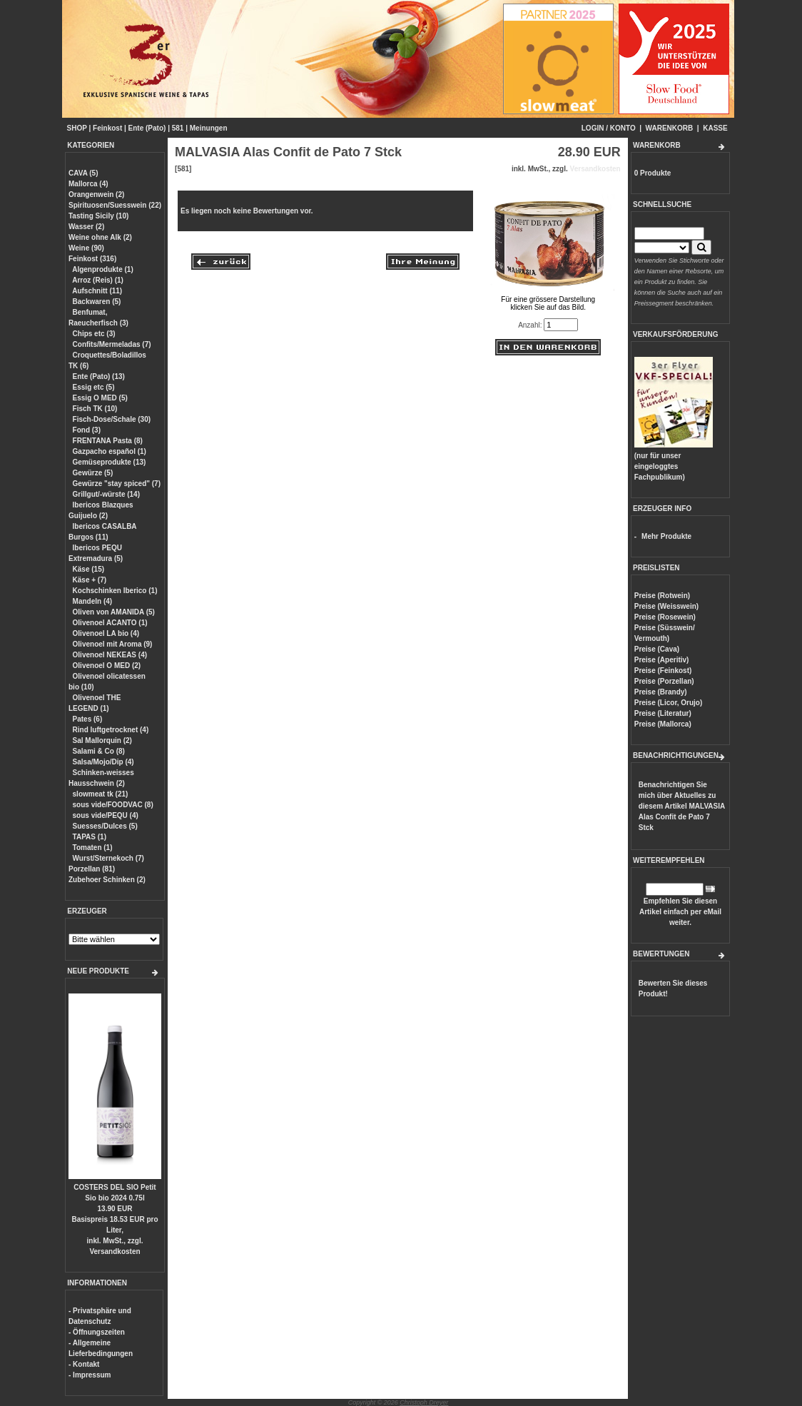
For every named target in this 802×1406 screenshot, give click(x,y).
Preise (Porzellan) (664, 681)
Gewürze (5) (93, 473)
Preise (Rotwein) (662, 596)
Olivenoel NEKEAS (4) (110, 655)
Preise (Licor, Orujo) (668, 703)
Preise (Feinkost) (663, 670)
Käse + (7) (90, 580)
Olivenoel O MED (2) (107, 665)
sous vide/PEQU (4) (105, 815)
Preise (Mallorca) (662, 724)
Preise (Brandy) (660, 692)
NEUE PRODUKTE (98, 971)
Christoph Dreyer (424, 1402)
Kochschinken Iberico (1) (115, 591)
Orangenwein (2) (96, 194)
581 (178, 128)
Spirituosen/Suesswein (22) (114, 205)
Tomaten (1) (93, 847)
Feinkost (107, 128)
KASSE (715, 128)
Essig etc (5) (94, 387)
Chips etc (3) (94, 334)
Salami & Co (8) (99, 751)
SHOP (77, 128)
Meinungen (209, 128)
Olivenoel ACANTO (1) (110, 623)
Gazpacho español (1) (109, 451)
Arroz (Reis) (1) (97, 280)
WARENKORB (670, 128)
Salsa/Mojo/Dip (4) (103, 762)
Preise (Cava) (656, 649)
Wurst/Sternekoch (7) (108, 858)
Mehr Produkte (666, 536)
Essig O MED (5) (100, 398)
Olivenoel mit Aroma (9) (113, 644)
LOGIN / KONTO (609, 128)
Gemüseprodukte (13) (109, 462)
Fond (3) (87, 430)
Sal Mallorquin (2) (102, 740)
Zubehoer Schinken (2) (107, 880)
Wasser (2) (86, 227)
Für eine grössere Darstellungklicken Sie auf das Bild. (548, 299)
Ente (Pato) (147, 128)
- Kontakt (83, 1364)
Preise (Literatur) (662, 713)
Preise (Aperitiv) (661, 660)
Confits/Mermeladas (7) (112, 344)
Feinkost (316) (92, 259)
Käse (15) (88, 569)
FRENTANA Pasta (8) (108, 441)
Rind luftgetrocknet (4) (111, 730)
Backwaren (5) (97, 301)
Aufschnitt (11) (97, 291)
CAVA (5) (83, 173)
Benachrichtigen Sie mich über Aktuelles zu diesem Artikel (682, 806)
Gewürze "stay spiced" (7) (117, 483)
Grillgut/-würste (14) (106, 494)
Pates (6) (88, 719)
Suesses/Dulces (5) (105, 826)
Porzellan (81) (91, 869)
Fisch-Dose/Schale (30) (112, 419)
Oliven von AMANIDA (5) (114, 612)
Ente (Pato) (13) (99, 376)
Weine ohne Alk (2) (100, 237)
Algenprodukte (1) (102, 269)
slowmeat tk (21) (100, 794)
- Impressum (89, 1375)
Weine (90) (86, 248)
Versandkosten (114, 1251)
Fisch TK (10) (95, 409)
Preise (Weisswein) (666, 606)
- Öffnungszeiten (96, 1332)
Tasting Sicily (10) (98, 216)
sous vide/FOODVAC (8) (113, 805)
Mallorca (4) (88, 184)
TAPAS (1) (89, 837)
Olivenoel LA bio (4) (106, 633)
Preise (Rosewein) (665, 617)
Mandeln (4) (93, 601)
